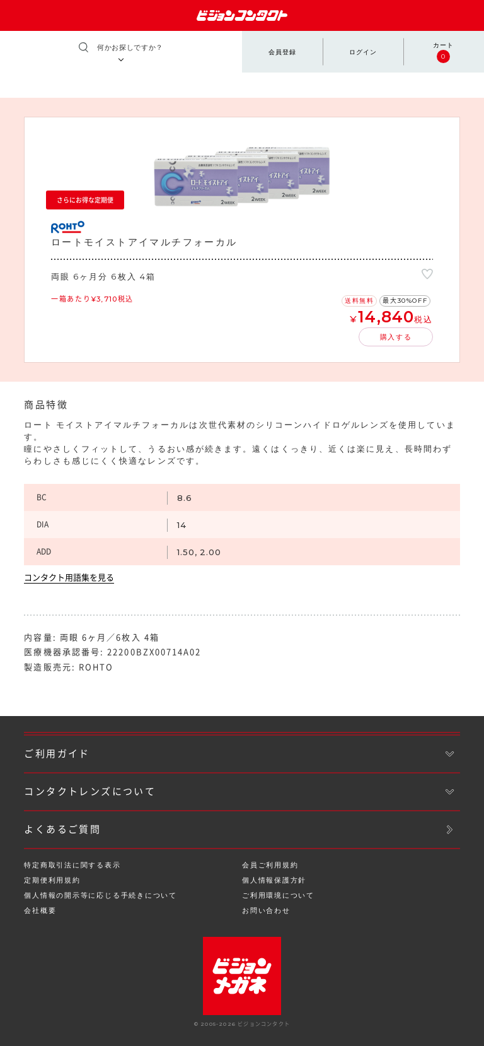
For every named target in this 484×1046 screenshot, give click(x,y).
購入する (396, 337)
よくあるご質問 (62, 829)
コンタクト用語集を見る (69, 577)
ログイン (363, 52)
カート (443, 52)
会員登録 (282, 52)
